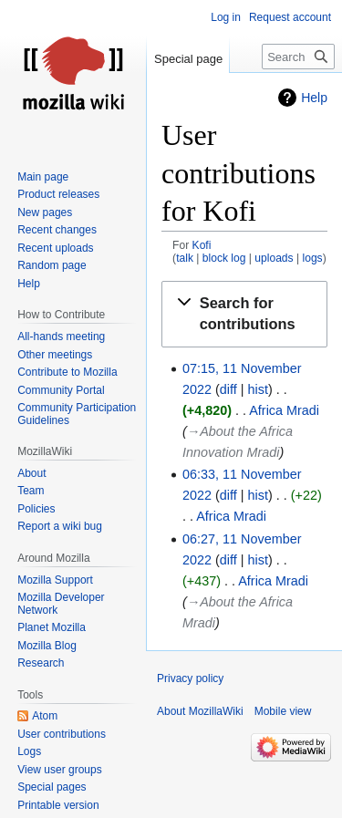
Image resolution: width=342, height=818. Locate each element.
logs (312, 258)
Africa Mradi (284, 410)
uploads (273, 258)
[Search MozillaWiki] (298, 56)
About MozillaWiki (200, 711)
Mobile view (283, 711)
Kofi (202, 245)
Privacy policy (190, 678)
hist (258, 389)
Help (314, 97)
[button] (244, 313)
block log (224, 258)
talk (184, 258)
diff (228, 389)
